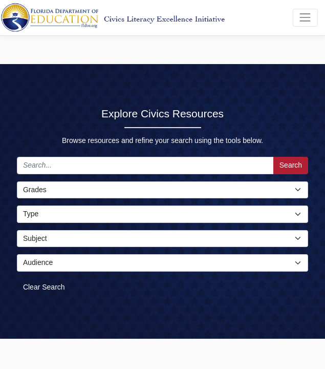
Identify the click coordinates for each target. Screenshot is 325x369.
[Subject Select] (162, 239)
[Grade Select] (162, 190)
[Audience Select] (162, 263)
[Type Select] (162, 214)
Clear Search (44, 287)
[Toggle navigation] (305, 18)
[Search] (145, 165)
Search (290, 165)
